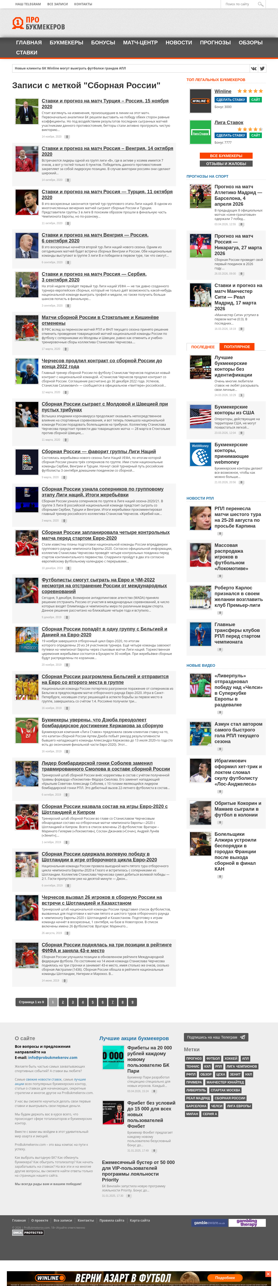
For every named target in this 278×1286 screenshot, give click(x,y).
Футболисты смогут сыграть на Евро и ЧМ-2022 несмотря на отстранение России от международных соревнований (104, 585)
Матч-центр (140, 42)
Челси (216, 1106)
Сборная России (230, 1098)
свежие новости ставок (44, 1079)
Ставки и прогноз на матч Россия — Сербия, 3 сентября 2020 (94, 277)
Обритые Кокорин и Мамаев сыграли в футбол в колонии (238, 809)
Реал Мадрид (198, 1098)
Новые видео (201, 665)
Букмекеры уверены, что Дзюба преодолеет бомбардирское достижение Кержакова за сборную (102, 722)
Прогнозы (215, 42)
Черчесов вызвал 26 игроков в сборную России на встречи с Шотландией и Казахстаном (102, 900)
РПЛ (218, 1066)
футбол (213, 1058)
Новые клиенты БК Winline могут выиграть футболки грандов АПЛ (70, 68)
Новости (179, 42)
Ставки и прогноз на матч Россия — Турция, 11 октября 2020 (107, 194)
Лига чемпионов (242, 1066)
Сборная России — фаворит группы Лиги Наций (99, 451)
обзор (206, 1074)
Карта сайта (140, 1220)
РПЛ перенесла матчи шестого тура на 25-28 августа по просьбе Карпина (238, 517)
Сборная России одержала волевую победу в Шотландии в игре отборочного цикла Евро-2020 (99, 856)
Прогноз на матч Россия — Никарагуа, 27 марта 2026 (238, 244)
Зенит (235, 1074)
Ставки (26, 52)
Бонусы (103, 42)
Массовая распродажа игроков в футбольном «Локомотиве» (231, 557)
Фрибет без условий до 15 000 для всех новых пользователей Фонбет (151, 1114)
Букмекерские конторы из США (234, 409)
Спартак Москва (225, 1090)
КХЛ (207, 1066)
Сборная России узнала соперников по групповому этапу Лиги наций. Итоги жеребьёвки (103, 491)
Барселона (196, 1106)
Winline (223, 91)
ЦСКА (220, 1074)
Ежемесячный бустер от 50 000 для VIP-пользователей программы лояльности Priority (138, 1171)
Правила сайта (112, 1220)
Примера (194, 1082)
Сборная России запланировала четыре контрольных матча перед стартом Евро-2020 (106, 535)
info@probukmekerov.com (52, 1057)
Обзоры (250, 42)
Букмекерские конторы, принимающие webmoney (232, 453)
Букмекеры (66, 42)
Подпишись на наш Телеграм (212, 1037)
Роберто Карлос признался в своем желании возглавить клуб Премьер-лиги (239, 596)
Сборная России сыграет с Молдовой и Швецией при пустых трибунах (105, 406)
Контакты (83, 4)
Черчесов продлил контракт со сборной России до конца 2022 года (102, 363)
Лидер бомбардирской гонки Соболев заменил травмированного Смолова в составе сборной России (106, 766)
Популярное (237, 347)
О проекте (39, 1220)
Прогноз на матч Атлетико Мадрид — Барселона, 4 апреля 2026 (238, 195)
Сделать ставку (230, 100)
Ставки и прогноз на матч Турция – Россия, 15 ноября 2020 (105, 103)
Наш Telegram (28, 4)
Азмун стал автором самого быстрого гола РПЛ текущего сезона (238, 732)
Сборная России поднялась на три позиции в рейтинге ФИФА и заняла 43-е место (107, 947)
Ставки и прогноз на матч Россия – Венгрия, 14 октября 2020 (107, 151)
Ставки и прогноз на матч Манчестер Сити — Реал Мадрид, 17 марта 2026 (238, 297)
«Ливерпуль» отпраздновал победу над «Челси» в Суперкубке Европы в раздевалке (239, 690)
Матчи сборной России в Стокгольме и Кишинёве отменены (100, 320)
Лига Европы (239, 1106)
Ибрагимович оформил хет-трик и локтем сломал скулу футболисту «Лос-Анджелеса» (238, 772)
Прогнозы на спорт (207, 176)
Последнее (203, 347)
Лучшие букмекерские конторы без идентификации (233, 366)
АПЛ (245, 1058)
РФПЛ (191, 1074)
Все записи (57, 4)
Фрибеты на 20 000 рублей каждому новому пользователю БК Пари (149, 1059)
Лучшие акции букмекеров (134, 1038)
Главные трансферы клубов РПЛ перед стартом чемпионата (237, 633)
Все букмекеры (226, 156)
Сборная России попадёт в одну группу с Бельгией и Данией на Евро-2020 (104, 631)
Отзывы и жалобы (226, 164)
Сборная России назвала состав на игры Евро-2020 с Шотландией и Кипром (105, 809)
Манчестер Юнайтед (225, 1082)
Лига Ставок (229, 122)
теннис (193, 1066)
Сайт (255, 100)
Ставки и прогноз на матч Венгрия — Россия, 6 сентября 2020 (95, 237)
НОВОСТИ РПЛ (200, 498)
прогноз (194, 1058)
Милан (192, 1114)
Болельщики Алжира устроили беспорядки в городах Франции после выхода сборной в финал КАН (235, 852)
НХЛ (248, 1074)
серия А (210, 1114)
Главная (29, 42)
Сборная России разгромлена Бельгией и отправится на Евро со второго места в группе (105, 679)
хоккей (231, 1058)
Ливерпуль (196, 1090)
